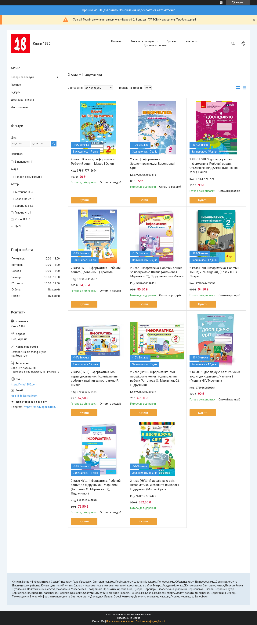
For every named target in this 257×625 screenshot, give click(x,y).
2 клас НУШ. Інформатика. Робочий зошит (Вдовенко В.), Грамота (96, 270)
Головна (116, 41)
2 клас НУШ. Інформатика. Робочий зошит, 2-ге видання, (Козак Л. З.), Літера (214, 272)
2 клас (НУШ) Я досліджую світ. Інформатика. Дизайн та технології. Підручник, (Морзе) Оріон (155, 485)
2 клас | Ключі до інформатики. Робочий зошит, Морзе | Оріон (93, 161)
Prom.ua (146, 614)
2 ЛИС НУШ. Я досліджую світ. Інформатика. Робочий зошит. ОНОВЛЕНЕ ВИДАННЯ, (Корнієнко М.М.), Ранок (214, 165)
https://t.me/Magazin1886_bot (42, 406)
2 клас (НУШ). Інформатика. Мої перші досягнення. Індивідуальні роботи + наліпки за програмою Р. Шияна (95, 378)
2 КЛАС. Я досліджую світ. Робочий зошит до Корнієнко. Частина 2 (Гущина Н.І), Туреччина (215, 376)
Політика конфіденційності (150, 621)
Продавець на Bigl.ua (128, 618)
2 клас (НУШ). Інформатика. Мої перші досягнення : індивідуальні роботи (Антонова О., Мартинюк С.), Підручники (154, 378)
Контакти (191, 41)
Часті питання (19, 107)
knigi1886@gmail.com (24, 395)
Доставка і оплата (155, 45)
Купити (84, 200)
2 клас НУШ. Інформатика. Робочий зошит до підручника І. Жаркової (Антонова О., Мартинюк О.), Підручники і (96, 487)
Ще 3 (18, 226)
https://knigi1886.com (24, 384)
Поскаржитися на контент (120, 621)
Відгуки (15, 92)
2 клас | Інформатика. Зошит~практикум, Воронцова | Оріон (152, 163)
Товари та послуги (142, 41)
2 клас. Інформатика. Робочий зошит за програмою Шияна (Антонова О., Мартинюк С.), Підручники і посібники (156, 272)
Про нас (171, 41)
